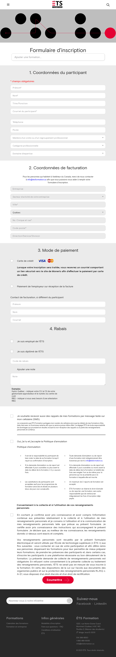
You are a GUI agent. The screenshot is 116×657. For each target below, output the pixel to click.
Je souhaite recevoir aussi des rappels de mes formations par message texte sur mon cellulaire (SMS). (61, 418)
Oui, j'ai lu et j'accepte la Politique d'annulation (42, 441)
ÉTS (43, 633)
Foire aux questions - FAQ (52, 627)
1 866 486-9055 (83, 641)
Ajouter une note (26, 369)
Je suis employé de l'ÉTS (30, 341)
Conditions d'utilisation (51, 630)
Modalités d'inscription (50, 623)
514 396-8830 (82, 638)
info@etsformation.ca (36, 179)
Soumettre (58, 580)
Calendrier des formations (17, 623)
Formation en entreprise (16, 627)
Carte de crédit (35, 261)
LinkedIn (100, 604)
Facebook (84, 604)
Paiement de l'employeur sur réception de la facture (45, 286)
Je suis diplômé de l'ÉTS (30, 351)
